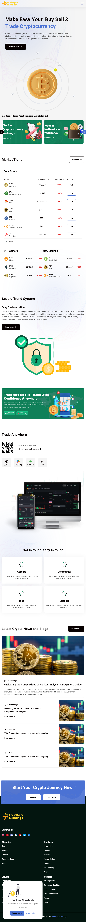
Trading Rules (49, 881)
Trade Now (51, 797)
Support (5, 855)
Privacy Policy (49, 859)
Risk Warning (49, 868)
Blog (3, 846)
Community (6, 881)
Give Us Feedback (51, 894)
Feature (47, 855)
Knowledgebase (8, 859)
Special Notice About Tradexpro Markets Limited (25, 116)
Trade (71, 185)
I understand (17, 913)
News (4, 863)
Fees (46, 902)
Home (46, 863)
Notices (47, 850)
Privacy (47, 898)
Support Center (50, 889)
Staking (5, 850)
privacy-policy (31, 913)
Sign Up (33, 797)
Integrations (48, 846)
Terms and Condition (52, 885)
